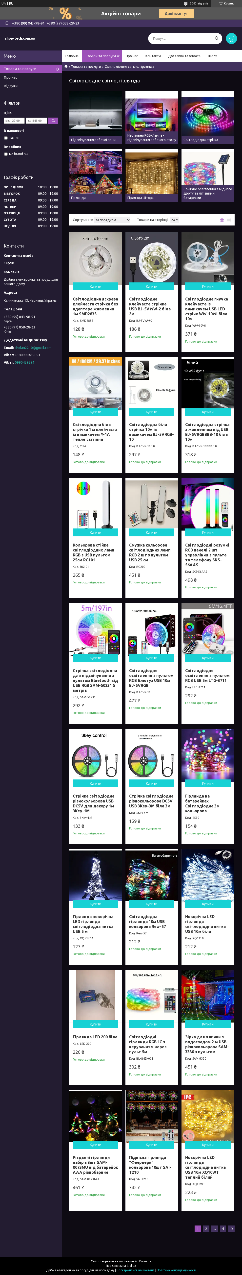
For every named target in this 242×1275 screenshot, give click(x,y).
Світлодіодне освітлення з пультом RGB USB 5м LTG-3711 (207, 675)
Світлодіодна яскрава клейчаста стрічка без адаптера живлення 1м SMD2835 (95, 306)
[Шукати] (216, 38)
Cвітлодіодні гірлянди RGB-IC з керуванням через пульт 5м (147, 1044)
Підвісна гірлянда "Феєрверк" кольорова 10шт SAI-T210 (150, 1165)
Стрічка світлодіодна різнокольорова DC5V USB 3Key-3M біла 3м (151, 801)
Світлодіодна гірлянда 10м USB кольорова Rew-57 (147, 921)
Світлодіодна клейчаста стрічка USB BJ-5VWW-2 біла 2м (150, 306)
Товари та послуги (101, 56)
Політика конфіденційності (176, 1270)
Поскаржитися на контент (136, 1270)
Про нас (132, 56)
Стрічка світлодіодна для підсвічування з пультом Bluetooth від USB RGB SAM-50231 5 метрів (95, 680)
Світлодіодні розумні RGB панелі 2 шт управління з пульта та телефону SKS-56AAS (207, 555)
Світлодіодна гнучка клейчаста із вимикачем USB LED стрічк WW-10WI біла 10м (206, 309)
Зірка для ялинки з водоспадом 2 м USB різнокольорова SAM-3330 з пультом (207, 1044)
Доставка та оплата (184, 56)
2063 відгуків (199, 3)
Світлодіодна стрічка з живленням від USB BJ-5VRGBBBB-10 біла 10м (207, 432)
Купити (95, 286)
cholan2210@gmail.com (33, 348)
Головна (72, 56)
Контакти (153, 56)
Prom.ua (145, 1261)
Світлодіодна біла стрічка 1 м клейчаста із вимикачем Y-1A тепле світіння (95, 432)
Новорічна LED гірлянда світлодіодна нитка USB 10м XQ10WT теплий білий (205, 1167)
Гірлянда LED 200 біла (95, 1037)
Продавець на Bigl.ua (121, 1265)
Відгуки (11, 86)
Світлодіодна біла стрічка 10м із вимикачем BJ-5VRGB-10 (151, 432)
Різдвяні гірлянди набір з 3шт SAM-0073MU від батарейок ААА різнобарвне (95, 1165)
